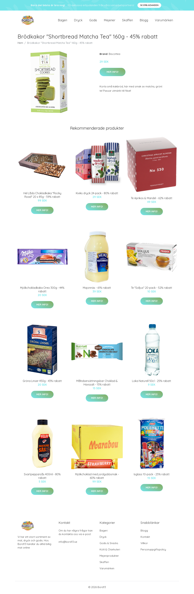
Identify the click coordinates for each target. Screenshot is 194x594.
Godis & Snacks (109, 544)
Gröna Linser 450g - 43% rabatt (42, 382)
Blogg (144, 21)
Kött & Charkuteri (110, 550)
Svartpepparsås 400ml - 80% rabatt (42, 477)
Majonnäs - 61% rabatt (97, 289)
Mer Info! (113, 72)
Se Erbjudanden (149, 5)
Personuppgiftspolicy (153, 550)
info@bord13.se (68, 542)
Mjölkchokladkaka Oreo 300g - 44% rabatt (42, 290)
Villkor (144, 544)
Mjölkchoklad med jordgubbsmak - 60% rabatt (97, 477)
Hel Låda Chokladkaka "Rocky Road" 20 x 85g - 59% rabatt (42, 196)
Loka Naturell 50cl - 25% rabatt (151, 382)
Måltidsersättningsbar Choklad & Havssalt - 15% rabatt (97, 383)
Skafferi (127, 21)
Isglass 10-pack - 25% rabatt (152, 475)
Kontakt (145, 537)
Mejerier (109, 21)
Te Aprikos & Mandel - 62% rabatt (151, 199)
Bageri (62, 21)
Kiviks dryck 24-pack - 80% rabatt (97, 194)
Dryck (78, 21)
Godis (93, 21)
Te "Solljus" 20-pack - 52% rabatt (151, 289)
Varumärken (164, 21)
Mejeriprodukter (109, 556)
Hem (20, 44)
